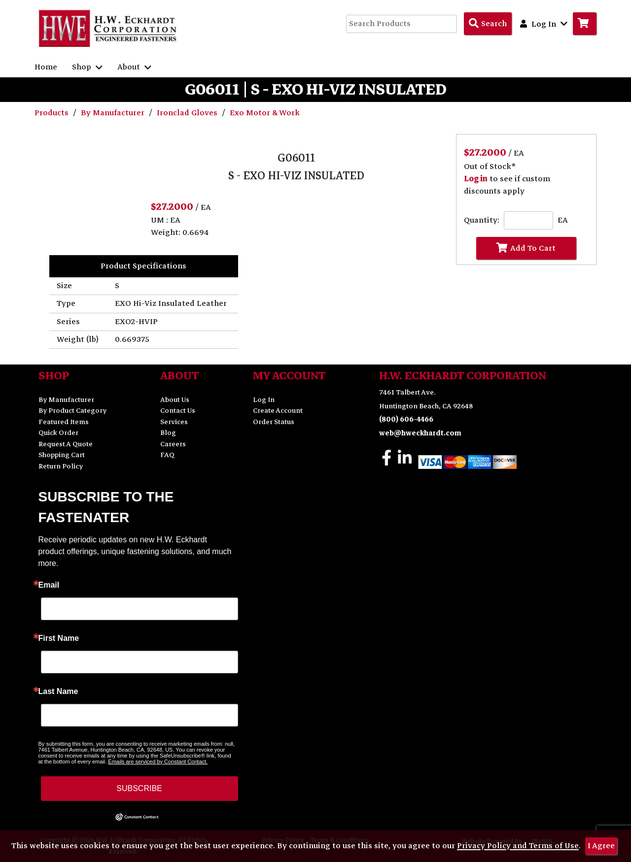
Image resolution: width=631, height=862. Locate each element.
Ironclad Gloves (188, 112)
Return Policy (60, 466)
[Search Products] (488, 23)
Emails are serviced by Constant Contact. (158, 761)
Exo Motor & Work (265, 112)
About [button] (134, 67)
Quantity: (481, 220)
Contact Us (177, 410)
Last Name (58, 692)
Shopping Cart (61, 455)
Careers (173, 444)
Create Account (278, 410)
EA (563, 220)
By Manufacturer (113, 112)
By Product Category (72, 410)
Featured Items (63, 422)
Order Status (273, 422)
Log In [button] (544, 24)
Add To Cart (526, 248)
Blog (168, 432)
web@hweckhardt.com (420, 433)
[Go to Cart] (584, 23)
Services (174, 422)
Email (49, 585)
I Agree (601, 845)
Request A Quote (65, 444)
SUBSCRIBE (139, 788)
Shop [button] (87, 67)
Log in (476, 178)
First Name (58, 638)
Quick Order (58, 432)
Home (46, 67)
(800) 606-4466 (406, 419)
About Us (174, 399)
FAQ (167, 455)
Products (52, 112)
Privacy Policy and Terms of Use (518, 845)
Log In (264, 399)
